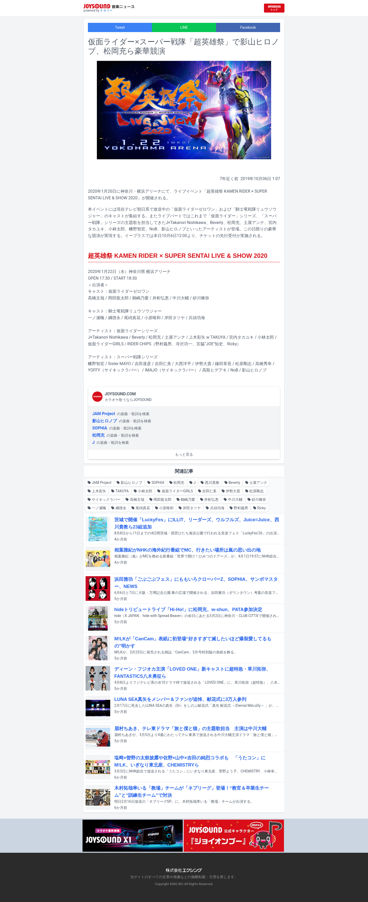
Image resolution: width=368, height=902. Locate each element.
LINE (184, 27)
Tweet (120, 27)
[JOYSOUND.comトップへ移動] (274, 8)
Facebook (248, 27)
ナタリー (106, 10)
